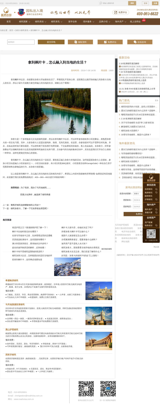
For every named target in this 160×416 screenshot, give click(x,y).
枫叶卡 (18, 79)
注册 (155, 3)
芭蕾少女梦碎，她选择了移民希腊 (35, 194)
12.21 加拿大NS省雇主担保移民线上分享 (137, 89)
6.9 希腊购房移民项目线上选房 (132, 80)
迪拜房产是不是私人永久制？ (74, 243)
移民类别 (40, 21)
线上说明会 (138, 20)
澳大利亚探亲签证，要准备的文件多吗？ (30, 243)
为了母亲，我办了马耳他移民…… (36, 187)
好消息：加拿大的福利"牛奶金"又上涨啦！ (80, 255)
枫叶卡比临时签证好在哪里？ (25, 231)
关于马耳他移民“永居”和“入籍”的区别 (137, 122)
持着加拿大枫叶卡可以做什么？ (75, 231)
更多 (156, 100)
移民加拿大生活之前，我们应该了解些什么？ (81, 251)
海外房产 (120, 21)
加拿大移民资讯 (21, 30)
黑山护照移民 (11, 329)
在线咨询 (141, 42)
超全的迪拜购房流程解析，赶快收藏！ (29, 247)
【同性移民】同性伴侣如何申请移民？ (138, 177)
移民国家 (24, 21)
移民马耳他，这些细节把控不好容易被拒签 (140, 169)
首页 (9, 21)
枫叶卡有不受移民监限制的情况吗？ (28, 251)
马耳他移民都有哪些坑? (131, 153)
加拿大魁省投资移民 (124, 228)
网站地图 (125, 241)
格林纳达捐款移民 (129, 238)
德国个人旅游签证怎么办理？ (74, 235)
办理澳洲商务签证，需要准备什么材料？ (79, 239)
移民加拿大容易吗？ (130, 130)
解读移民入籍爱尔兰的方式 (133, 126)
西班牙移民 (10, 355)
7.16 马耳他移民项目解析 (130, 72)
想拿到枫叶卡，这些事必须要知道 (27, 259)
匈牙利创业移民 (128, 231)
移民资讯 (56, 21)
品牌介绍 (104, 21)
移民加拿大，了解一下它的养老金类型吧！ (30, 208)
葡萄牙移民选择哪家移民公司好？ (26, 205)
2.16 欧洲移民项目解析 (129, 63)
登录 (145, 3)
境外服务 (88, 21)
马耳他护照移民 (122, 225)
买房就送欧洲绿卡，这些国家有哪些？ (29, 239)
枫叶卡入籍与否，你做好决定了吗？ (77, 227)
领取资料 (82, 42)
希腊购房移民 (11, 280)
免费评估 (122, 12)
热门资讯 (124, 100)
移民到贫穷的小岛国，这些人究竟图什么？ (140, 106)
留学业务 (72, 21)
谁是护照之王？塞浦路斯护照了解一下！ (30, 227)
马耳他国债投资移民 (15, 304)
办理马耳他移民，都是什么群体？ (136, 134)
